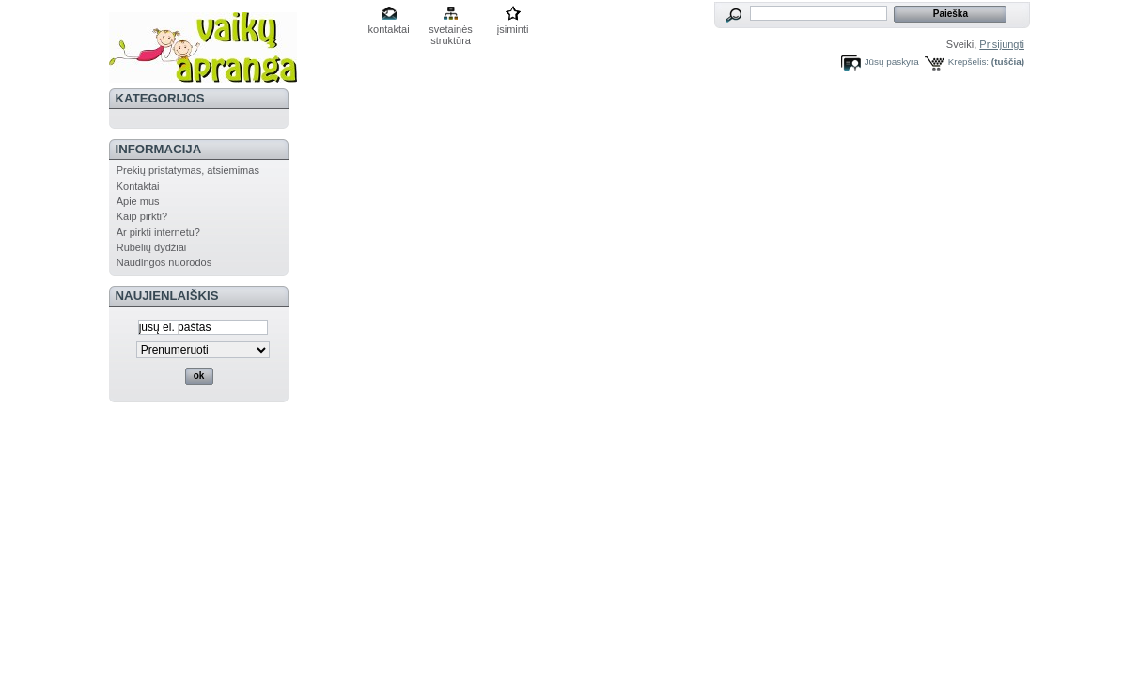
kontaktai (389, 29)
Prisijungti (1001, 44)
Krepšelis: (968, 61)
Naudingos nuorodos (164, 262)
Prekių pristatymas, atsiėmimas (188, 170)
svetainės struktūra (450, 31)
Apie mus (138, 201)
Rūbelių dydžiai (152, 247)
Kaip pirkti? (142, 216)
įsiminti (513, 29)
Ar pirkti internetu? (158, 232)
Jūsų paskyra (892, 61)
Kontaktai (138, 186)
